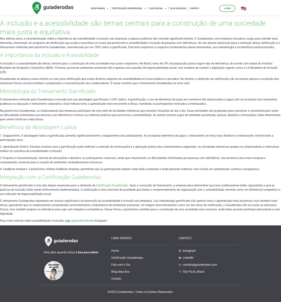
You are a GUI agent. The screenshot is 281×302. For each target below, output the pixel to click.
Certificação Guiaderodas (129, 8)
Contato (194, 8)
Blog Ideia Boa (178, 8)
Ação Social (158, 8)
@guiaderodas (80, 220)
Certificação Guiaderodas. (112, 185)
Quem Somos (100, 8)
